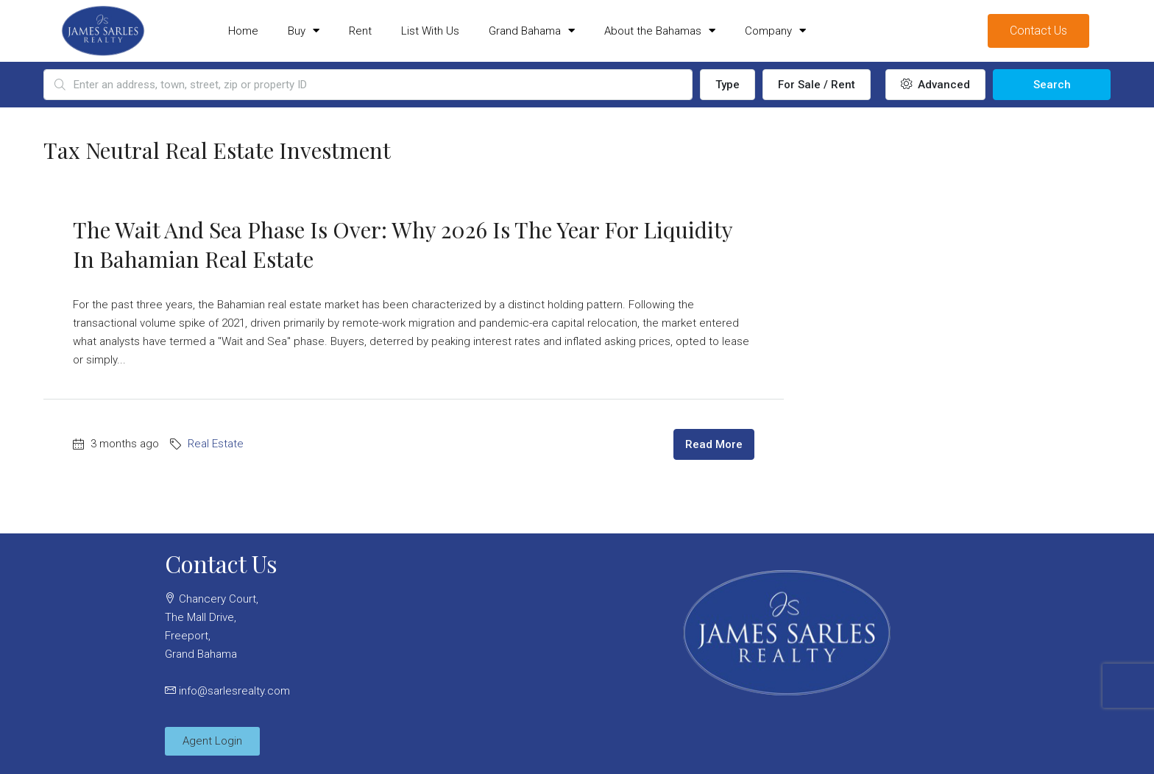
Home (243, 31)
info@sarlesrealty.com (234, 690)
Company (775, 30)
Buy (303, 30)
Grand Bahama (532, 30)
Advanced (935, 84)
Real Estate (216, 443)
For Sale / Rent (816, 84)
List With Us (430, 31)
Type (727, 84)
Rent (360, 31)
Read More (714, 444)
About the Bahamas (659, 30)
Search (1052, 84)
